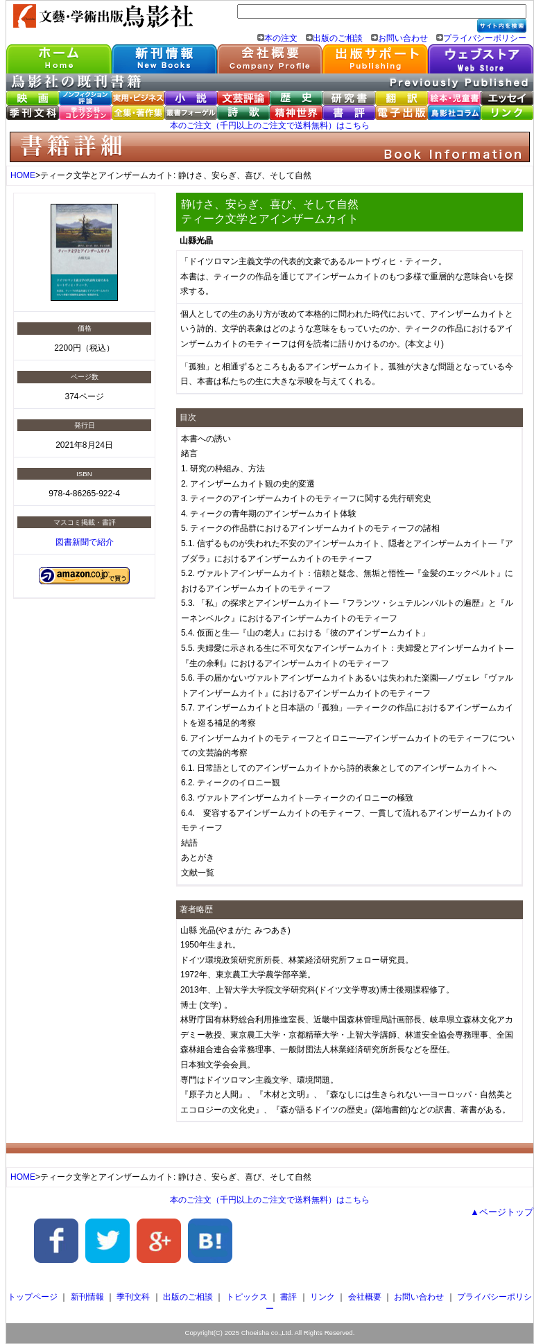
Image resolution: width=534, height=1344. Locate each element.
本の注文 (281, 38)
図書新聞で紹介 (84, 542)
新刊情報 (87, 1297)
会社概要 (364, 1297)
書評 (288, 1297)
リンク (322, 1297)
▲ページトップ (501, 1212)
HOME (22, 175)
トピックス (247, 1297)
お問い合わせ (403, 38)
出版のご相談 (338, 38)
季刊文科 (133, 1297)
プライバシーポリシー (484, 38)
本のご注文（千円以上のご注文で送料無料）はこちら (270, 125)
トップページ (33, 1297)
